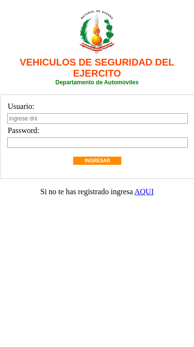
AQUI (144, 191)
